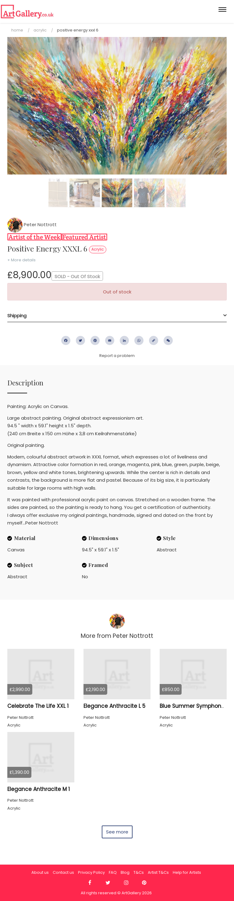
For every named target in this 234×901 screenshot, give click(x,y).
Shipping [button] (17, 315)
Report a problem (117, 356)
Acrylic (40, 30)
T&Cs (138, 872)
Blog (125, 872)
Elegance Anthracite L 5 (114, 706)
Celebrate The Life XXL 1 (38, 706)
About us (40, 872)
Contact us (63, 872)
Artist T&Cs (158, 872)
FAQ (113, 872)
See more (117, 832)
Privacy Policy (91, 872)
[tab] (117, 316)
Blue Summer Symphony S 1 (196, 706)
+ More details (21, 260)
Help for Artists (187, 872)
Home (17, 30)
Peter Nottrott (32, 224)
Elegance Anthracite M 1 (38, 789)
